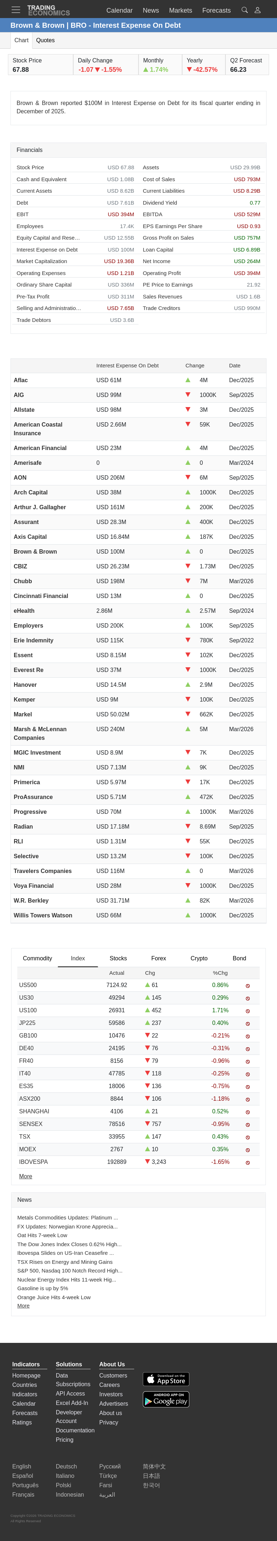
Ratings (22, 1422)
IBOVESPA (33, 1162)
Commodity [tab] (37, 958)
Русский (109, 1466)
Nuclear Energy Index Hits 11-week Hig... (66, 1279)
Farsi (105, 1485)
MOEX (27, 1149)
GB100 (28, 1036)
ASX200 (29, 1099)
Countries (24, 1385)
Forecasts (25, 1413)
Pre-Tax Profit (33, 296)
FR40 (26, 1061)
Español (22, 1476)
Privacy (108, 1422)
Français (23, 1495)
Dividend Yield (160, 203)
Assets (151, 167)
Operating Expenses (41, 273)
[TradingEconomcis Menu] (18, 10)
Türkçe (108, 1476)
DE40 (26, 1048)
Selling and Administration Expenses (49, 308)
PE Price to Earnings (168, 284)
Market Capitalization (42, 261)
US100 (28, 1010)
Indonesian (70, 1495)
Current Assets (34, 191)
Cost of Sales (159, 179)
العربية (107, 1495)
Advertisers (113, 1404)
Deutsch (66, 1466)
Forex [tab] (158, 958)
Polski (63, 1485)
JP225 (27, 1023)
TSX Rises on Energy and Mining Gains (65, 1262)
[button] (257, 11)
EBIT (22, 214)
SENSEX (31, 1124)
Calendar (24, 1404)
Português (25, 1485)
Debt (22, 203)
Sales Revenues (162, 296)
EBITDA (152, 214)
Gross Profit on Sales (168, 238)
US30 (26, 998)
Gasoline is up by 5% (42, 1288)
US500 (28, 985)
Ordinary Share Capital (44, 284)
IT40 (25, 1073)
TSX (24, 1137)
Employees (30, 226)
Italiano (65, 1476)
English (21, 1466)
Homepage (26, 1375)
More (23, 1305)
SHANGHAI (34, 1111)
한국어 (151, 1485)
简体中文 (154, 1466)
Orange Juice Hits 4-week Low (54, 1297)
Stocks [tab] (118, 958)
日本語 (151, 1476)
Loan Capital (158, 249)
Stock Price (30, 167)
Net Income (157, 261)
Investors (111, 1394)
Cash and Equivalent (41, 179)
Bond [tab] (239, 958)
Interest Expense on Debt (47, 249)
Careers (109, 1385)
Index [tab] (78, 958)
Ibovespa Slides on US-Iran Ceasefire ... (65, 1253)
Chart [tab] (21, 40)
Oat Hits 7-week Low (42, 1235)
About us (110, 1413)
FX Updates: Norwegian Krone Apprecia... (67, 1226)
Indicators (24, 1394)
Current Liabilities (164, 191)
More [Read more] (25, 1176)
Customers (113, 1375)
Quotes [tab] (45, 40)
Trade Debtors (34, 320)
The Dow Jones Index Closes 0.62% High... (69, 1244)
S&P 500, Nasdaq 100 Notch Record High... (70, 1270)
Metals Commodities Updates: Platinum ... (67, 1217)
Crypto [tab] (198, 958)
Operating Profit (162, 273)
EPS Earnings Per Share (172, 226)
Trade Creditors (161, 308)
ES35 (26, 1086)
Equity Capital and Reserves (49, 238)
